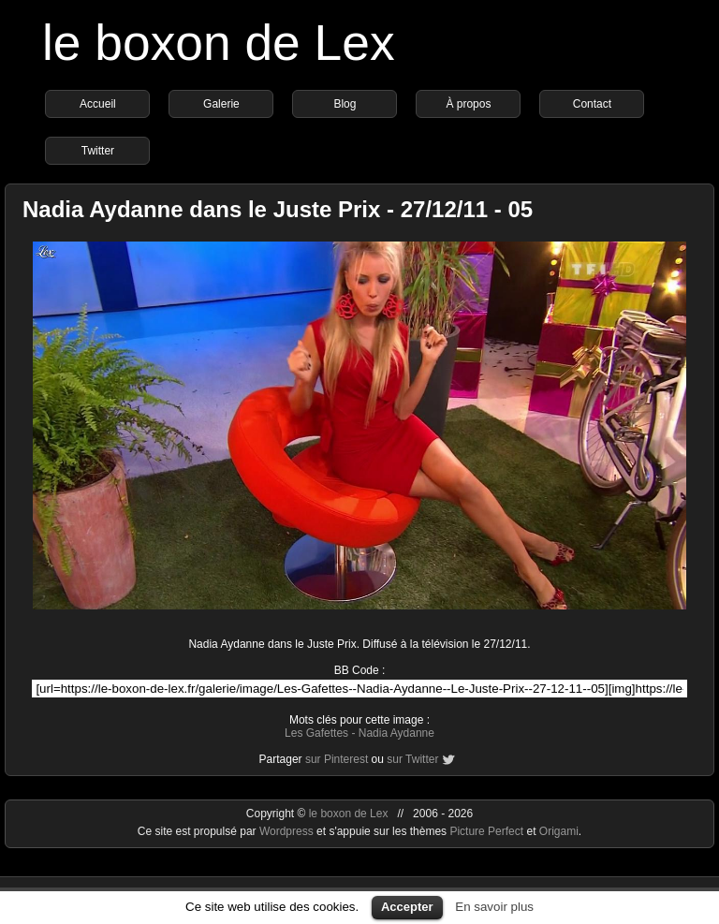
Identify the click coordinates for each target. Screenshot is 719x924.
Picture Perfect (486, 831)
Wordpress (287, 831)
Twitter (97, 150)
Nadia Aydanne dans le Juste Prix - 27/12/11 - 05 (277, 209)
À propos (468, 103)
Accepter (407, 907)
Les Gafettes (316, 733)
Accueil (98, 103)
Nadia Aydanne (396, 733)
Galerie (221, 103)
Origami (559, 831)
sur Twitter (412, 759)
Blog (344, 103)
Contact (592, 103)
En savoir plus (494, 907)
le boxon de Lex (218, 42)
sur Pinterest (336, 759)
